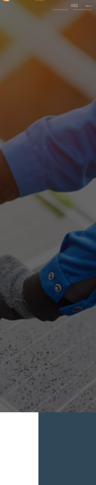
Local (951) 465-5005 (60, 9)
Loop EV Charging (74, 5)
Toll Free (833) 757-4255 (82, 9)
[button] (89, 6)
